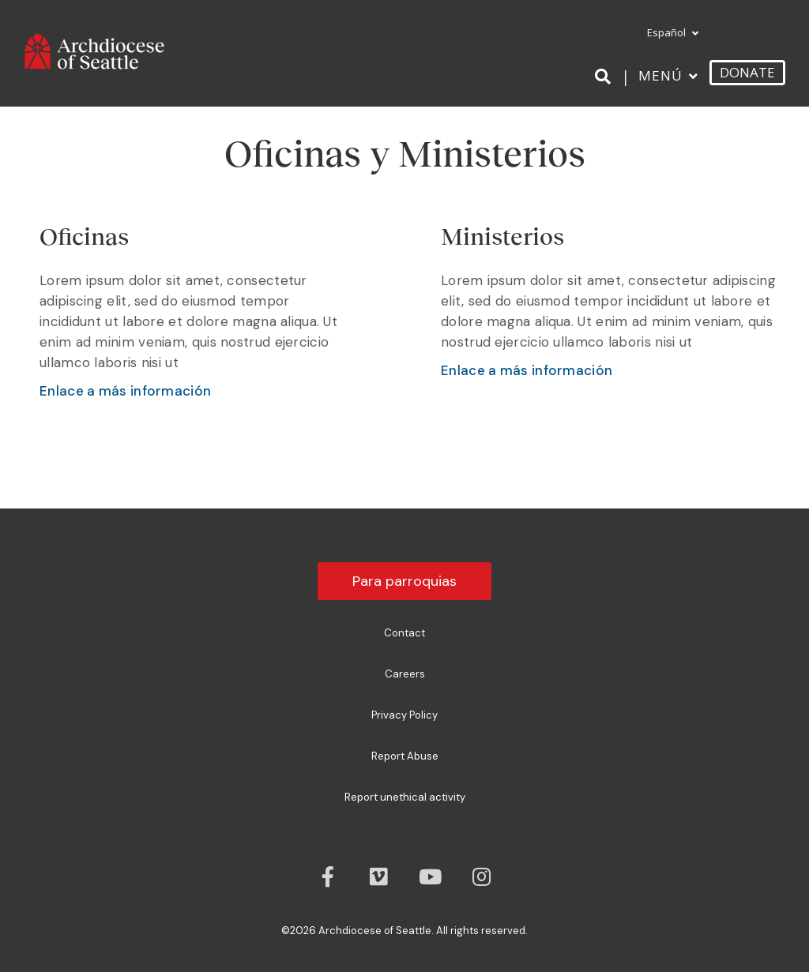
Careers (405, 674)
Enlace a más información (125, 391)
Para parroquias (404, 581)
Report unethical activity (404, 797)
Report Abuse (404, 756)
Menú (660, 75)
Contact (404, 633)
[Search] (605, 76)
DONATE (747, 72)
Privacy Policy (404, 715)
